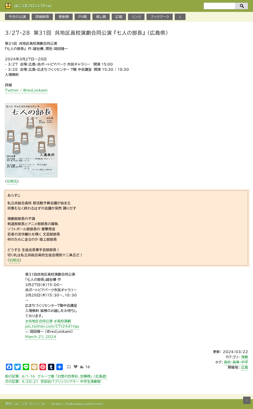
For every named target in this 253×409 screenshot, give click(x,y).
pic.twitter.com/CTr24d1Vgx (52, 326)
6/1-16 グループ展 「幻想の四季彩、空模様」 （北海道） (56, 376)
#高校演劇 (62, 321)
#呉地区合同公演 (39, 321)
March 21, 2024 (40, 336)
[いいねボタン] (75, 366)
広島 (244, 367)
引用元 (12, 181)
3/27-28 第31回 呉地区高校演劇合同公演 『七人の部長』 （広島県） (86, 32)
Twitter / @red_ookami (26, 90)
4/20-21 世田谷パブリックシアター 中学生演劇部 (53, 381)
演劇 (244, 357)
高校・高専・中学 (236, 362)
